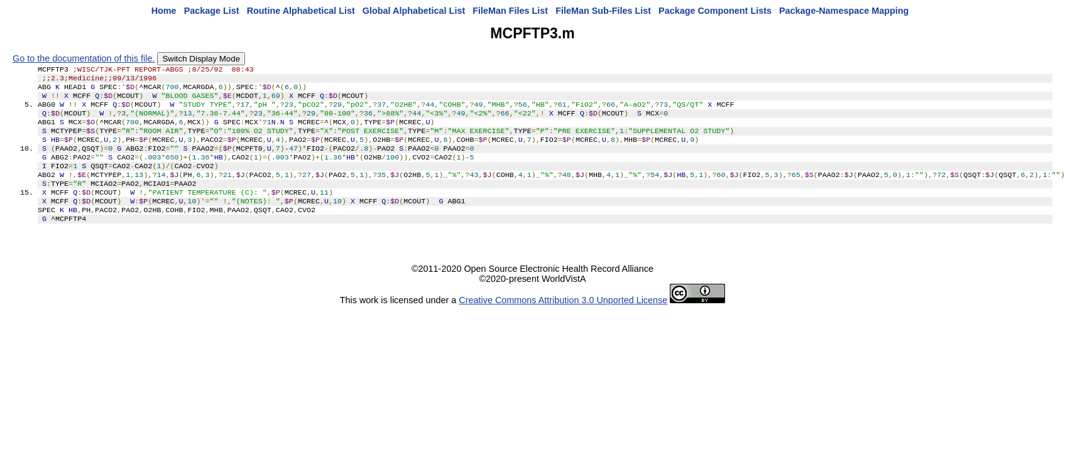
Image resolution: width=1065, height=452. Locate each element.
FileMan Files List (510, 11)
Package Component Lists (715, 11)
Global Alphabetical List (414, 11)
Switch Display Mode (201, 58)
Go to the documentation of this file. (84, 58)
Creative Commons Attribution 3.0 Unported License (563, 323)
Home (164, 11)
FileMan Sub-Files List (603, 11)
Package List (211, 11)
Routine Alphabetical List (301, 11)
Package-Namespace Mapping (844, 11)
